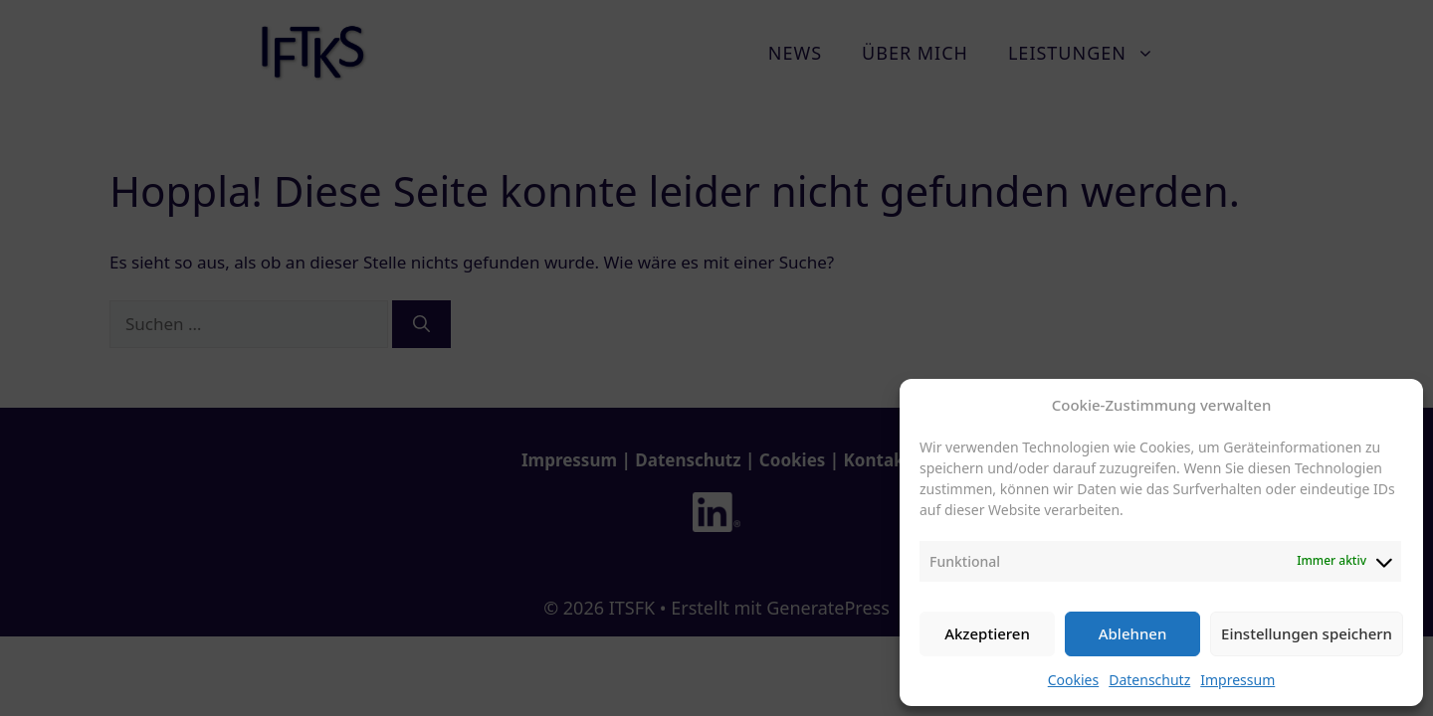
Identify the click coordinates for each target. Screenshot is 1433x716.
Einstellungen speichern (1306, 633)
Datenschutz (1149, 679)
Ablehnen (1133, 633)
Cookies (1073, 679)
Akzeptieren (987, 633)
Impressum (1237, 679)
